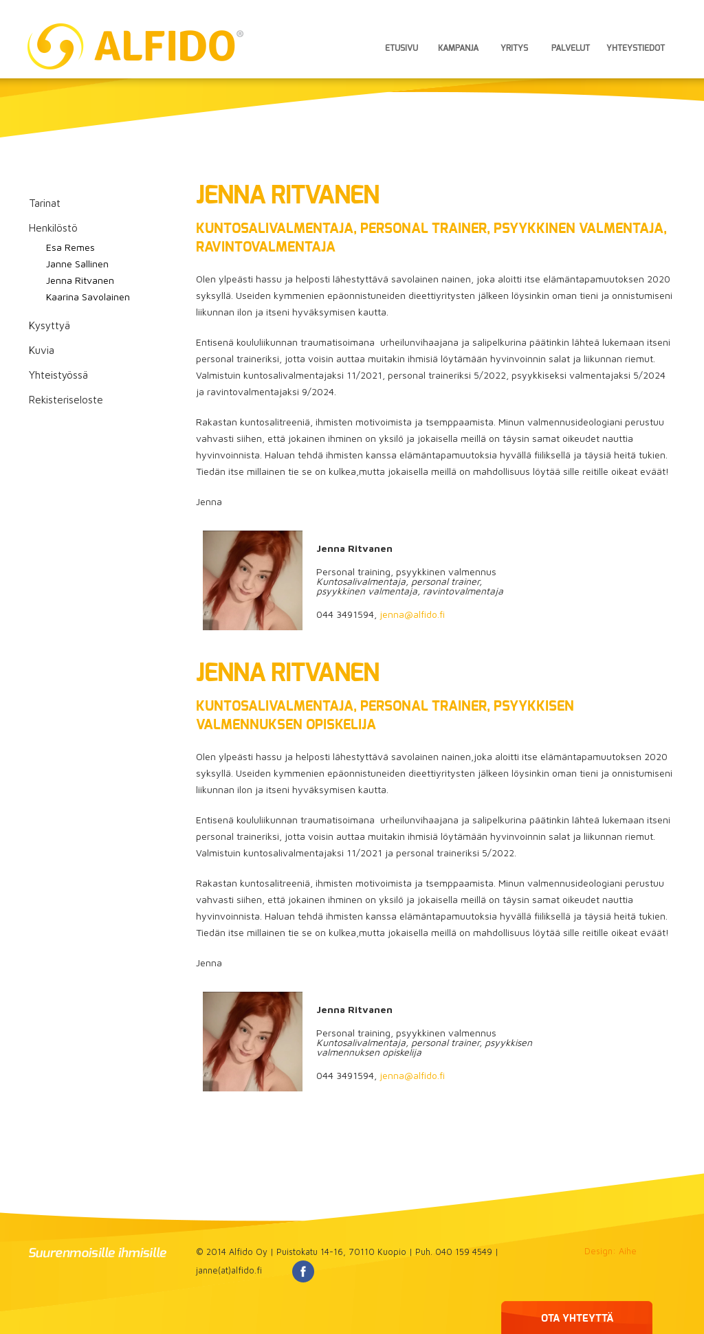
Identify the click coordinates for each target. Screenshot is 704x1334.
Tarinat (44, 203)
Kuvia (41, 350)
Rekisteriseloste (66, 399)
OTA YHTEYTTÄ (577, 1318)
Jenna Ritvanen (80, 280)
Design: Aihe (610, 1251)
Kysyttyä (49, 325)
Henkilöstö (53, 227)
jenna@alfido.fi (412, 614)
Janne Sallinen (77, 263)
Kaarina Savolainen (88, 296)
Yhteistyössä (58, 374)
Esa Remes (70, 247)
